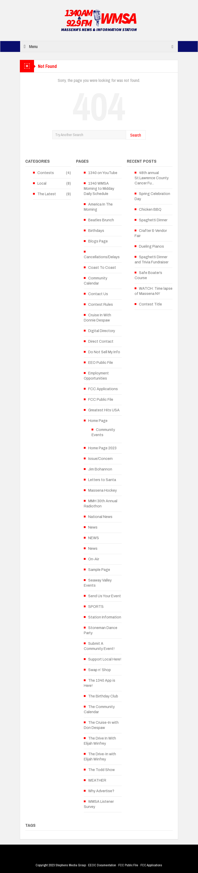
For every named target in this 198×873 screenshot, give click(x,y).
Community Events (103, 432)
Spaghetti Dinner (153, 220)
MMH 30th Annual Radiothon (100, 503)
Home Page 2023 (102, 448)
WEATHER (97, 780)
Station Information (104, 617)
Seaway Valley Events (98, 582)
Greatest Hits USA (104, 410)
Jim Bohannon (100, 469)
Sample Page (99, 570)
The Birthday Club (103, 696)
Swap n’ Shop (99, 670)
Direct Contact (100, 341)
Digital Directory (101, 331)
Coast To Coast (102, 268)
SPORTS (96, 607)
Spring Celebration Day (152, 196)
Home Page (98, 421)
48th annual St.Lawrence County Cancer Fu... (152, 178)
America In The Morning (98, 206)
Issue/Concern (100, 459)
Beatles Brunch (101, 220)
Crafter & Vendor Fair (151, 233)
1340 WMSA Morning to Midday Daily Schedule (99, 189)
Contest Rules (100, 304)
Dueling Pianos (151, 246)
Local (41, 183)
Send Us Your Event (104, 596)
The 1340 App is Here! (99, 683)
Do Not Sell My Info (104, 352)
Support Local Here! (104, 659)
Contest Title (150, 304)
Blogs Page (98, 241)
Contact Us (98, 294)
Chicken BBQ (150, 209)
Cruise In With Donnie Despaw (97, 317)
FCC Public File (100, 400)
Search (135, 135)
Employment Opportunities (96, 375)
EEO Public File (100, 363)
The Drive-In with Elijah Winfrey (100, 756)
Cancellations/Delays (102, 257)
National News (100, 517)
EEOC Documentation (102, 865)
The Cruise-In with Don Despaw (101, 725)
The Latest (46, 194)
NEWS (93, 538)
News (92, 527)
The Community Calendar (99, 709)
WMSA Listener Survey (99, 804)
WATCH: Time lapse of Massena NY (153, 291)
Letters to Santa (102, 480)
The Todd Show (101, 770)
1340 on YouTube (102, 173)
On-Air (93, 559)
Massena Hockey (102, 490)
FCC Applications (103, 389)
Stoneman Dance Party (100, 630)
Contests (45, 173)
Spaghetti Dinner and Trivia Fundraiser (151, 259)
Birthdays (96, 231)
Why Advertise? (101, 791)
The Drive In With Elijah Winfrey (100, 740)
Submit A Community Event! (99, 646)
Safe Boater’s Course (148, 275)
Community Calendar (95, 280)
